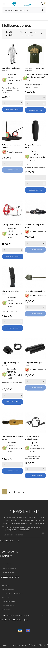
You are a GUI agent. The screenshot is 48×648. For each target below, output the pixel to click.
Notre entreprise (19, 645)
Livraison (5, 585)
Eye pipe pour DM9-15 (11, 225)
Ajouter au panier (12, 109)
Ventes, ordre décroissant (33, 33)
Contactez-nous (8, 605)
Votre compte (9, 540)
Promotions (6, 564)
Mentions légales (8, 589)
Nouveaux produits (9, 568)
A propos (5, 597)
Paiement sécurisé (8, 601)
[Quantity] (12, 103)
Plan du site (6, 610)
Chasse (42, 645)
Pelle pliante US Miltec (35, 291)
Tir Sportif (33, 645)
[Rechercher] (24, 10)
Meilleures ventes (8, 572)
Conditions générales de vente (12, 593)
